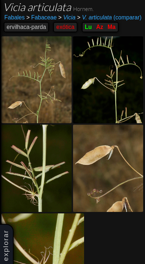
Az (99, 27)
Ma (112, 27)
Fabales (14, 17)
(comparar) (109, 17)
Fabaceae (41, 17)
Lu (88, 27)
